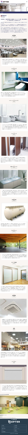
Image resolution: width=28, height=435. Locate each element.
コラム (2, 430)
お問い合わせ (16, 431)
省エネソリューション (17, 428)
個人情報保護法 (3, 431)
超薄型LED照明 (3, 428)
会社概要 (16, 430)
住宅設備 (3, 425)
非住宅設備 (16, 425)
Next (0, 406)
